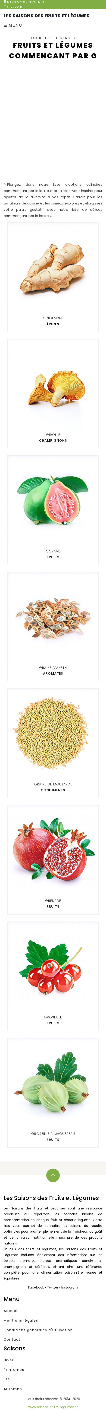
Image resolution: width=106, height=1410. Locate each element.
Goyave (53, 551)
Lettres (60, 38)
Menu (15, 25)
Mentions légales (21, 1320)
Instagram (69, 1287)
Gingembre (53, 318)
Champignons (53, 440)
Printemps (14, 1369)
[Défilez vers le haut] (53, 1175)
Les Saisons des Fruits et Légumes (47, 16)
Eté (7, 1379)
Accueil (39, 38)
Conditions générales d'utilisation (38, 1330)
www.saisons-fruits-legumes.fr (53, 1407)
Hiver (9, 1360)
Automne (13, 1389)
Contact (12, 1339)
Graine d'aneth (53, 667)
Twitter (52, 1287)
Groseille (53, 1017)
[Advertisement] (53, 125)
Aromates (53, 673)
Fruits (53, 557)
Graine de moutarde (53, 784)
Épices (53, 324)
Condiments (53, 790)
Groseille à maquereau (53, 1133)
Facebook (36, 1287)
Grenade (53, 900)
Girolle (53, 434)
